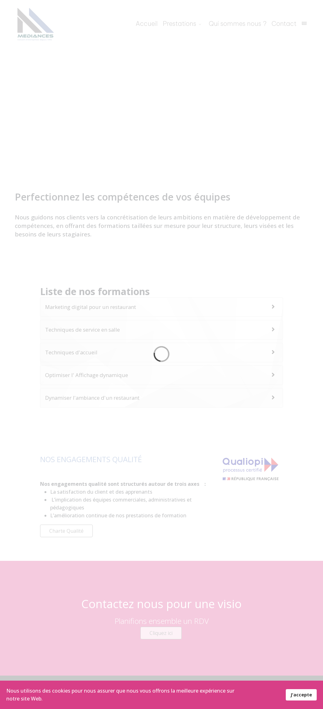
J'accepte (301, 695)
